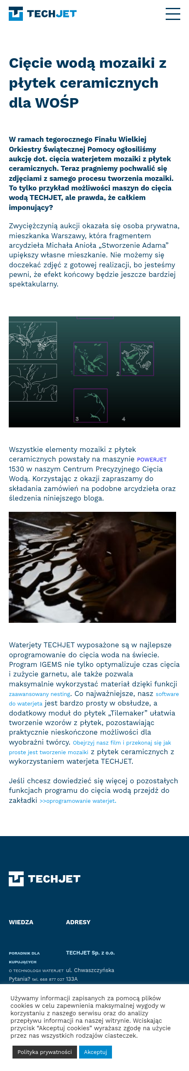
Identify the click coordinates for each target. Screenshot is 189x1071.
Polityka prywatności (44, 1052)
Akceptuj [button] (95, 1052)
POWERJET (156, 459)
